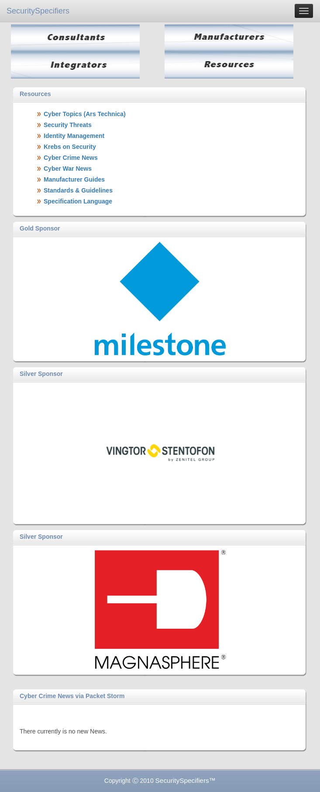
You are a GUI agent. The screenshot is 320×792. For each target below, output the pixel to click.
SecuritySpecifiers (38, 11)
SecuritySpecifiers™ (185, 780)
